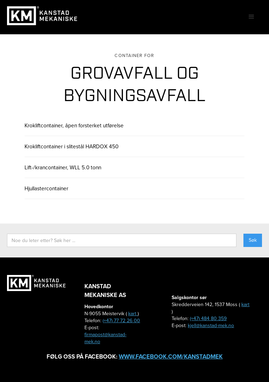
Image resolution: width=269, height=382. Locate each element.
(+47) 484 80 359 (208, 318)
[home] (42, 15)
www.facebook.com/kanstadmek (171, 356)
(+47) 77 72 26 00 (121, 320)
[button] (251, 16)
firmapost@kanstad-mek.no (105, 338)
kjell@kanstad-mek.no (211, 325)
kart (133, 313)
